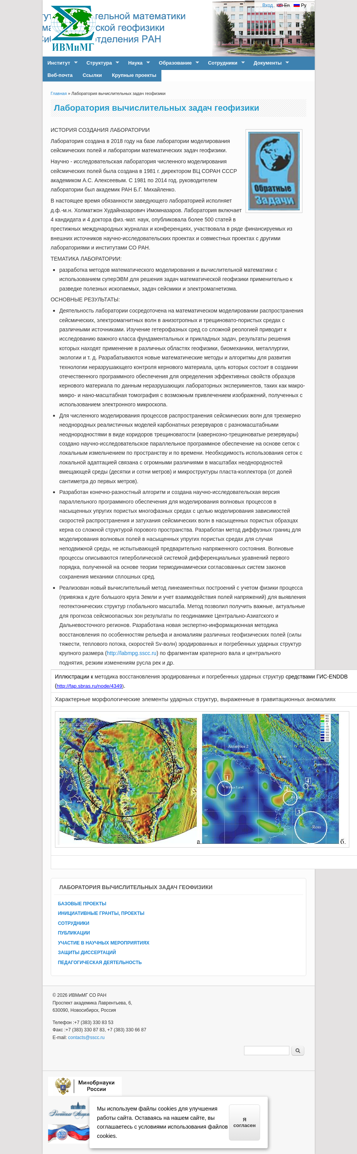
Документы (269, 63)
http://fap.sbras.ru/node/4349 (89, 686)
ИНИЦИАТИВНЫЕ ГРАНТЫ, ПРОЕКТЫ (101, 913)
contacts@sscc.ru (86, 1037)
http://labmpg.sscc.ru (131, 653)
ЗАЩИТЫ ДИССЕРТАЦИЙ (87, 952)
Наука (136, 63)
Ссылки (92, 75)
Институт (60, 63)
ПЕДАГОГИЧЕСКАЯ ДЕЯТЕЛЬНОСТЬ (100, 962)
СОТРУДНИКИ (74, 923)
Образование (176, 63)
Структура (100, 63)
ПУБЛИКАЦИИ (74, 933)
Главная (59, 93)
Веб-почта (60, 75)
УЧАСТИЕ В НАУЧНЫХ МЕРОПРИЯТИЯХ (103, 943)
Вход (267, 5)
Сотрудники (224, 63)
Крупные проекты (134, 75)
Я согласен (244, 1122)
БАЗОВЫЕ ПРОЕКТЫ (82, 903)
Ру (300, 5)
